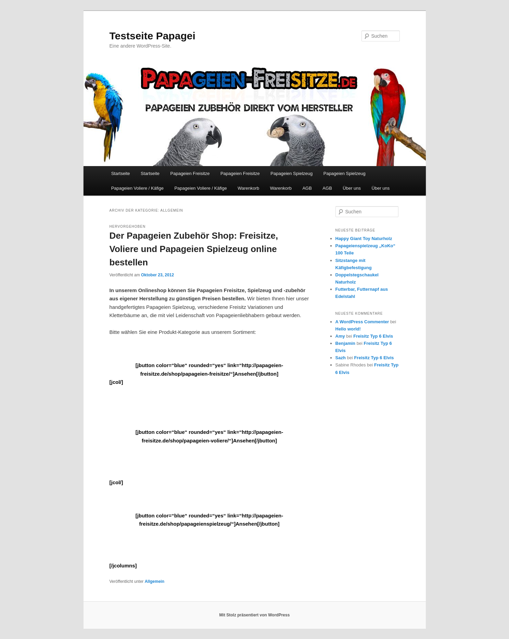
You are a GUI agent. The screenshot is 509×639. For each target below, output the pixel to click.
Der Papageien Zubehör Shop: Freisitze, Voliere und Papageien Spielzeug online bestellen (194, 248)
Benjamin (345, 343)
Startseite (120, 173)
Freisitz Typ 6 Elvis (373, 336)
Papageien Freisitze (190, 173)
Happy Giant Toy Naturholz (363, 238)
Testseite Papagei (152, 35)
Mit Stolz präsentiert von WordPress (254, 615)
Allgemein (154, 581)
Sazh (340, 357)
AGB (306, 188)
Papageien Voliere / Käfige (137, 188)
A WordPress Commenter (362, 321)
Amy (340, 336)
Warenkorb (248, 188)
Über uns (352, 188)
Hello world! (348, 328)
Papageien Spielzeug (291, 173)
